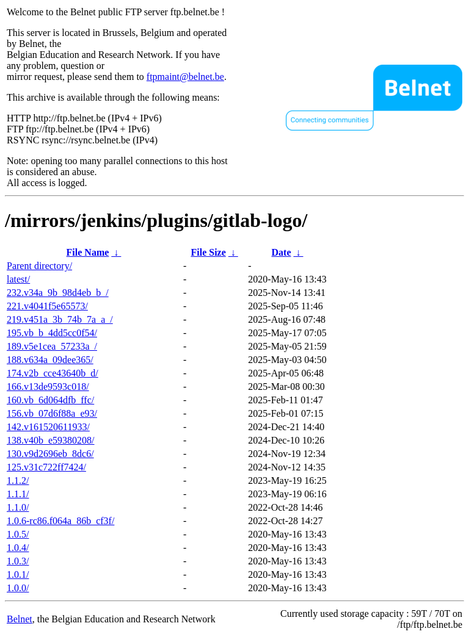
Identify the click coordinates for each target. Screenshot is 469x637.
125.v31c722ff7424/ (46, 467)
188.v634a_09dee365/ (50, 359)
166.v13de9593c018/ (48, 386)
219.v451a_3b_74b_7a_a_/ (60, 319)
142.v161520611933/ (48, 427)
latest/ (18, 279)
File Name (88, 252)
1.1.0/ (18, 507)
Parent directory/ (39, 266)
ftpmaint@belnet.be (185, 76)
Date (281, 252)
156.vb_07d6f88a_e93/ (52, 413)
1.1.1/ (18, 494)
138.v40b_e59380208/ (51, 440)
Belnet (19, 619)
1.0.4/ (18, 547)
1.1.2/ (18, 480)
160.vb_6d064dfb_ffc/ (50, 400)
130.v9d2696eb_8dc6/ (50, 453)
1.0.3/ (18, 561)
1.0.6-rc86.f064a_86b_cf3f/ (60, 521)
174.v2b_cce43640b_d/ (52, 373)
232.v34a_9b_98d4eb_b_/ (58, 292)
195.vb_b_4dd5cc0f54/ (52, 333)
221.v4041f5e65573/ (47, 306)
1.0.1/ (18, 574)
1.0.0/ (18, 588)
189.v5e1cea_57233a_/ (52, 346)
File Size (208, 252)
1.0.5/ (18, 534)
